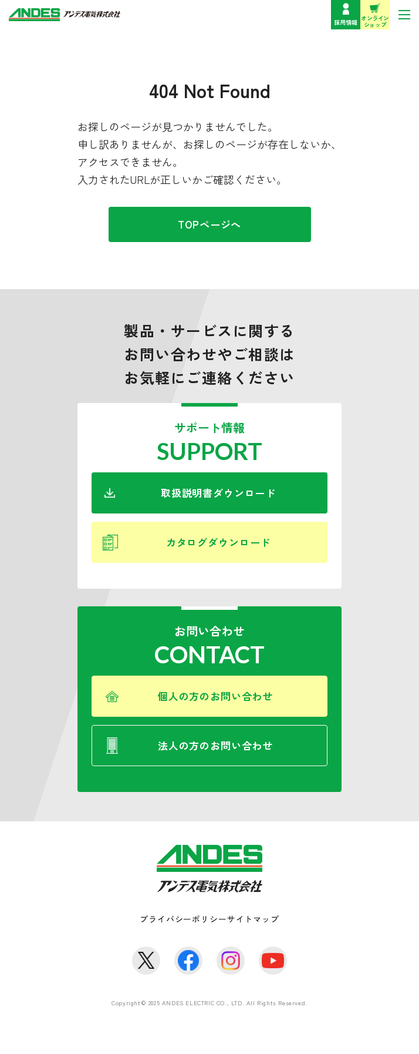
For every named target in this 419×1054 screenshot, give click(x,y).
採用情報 (345, 22)
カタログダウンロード (218, 542)
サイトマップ (253, 919)
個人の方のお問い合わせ (215, 696)
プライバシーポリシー (183, 919)
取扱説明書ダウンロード (218, 492)
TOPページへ (209, 224)
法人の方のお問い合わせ (215, 745)
